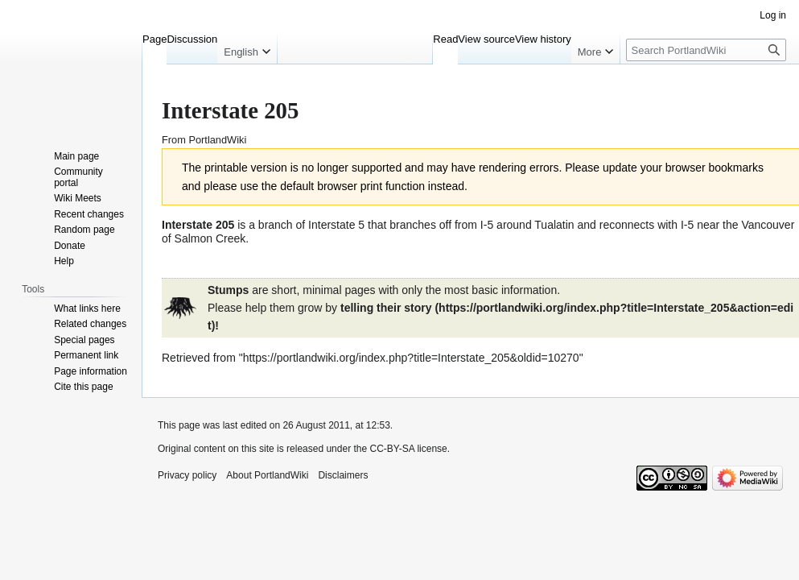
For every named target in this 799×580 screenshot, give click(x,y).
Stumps (228, 290)
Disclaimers (343, 475)
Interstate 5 (336, 224)
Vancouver (767, 224)
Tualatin (554, 224)
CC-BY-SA (391, 448)
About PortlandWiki (267, 475)
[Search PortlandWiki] (706, 50)
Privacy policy (187, 475)
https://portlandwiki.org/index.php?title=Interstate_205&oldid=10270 (411, 357)
